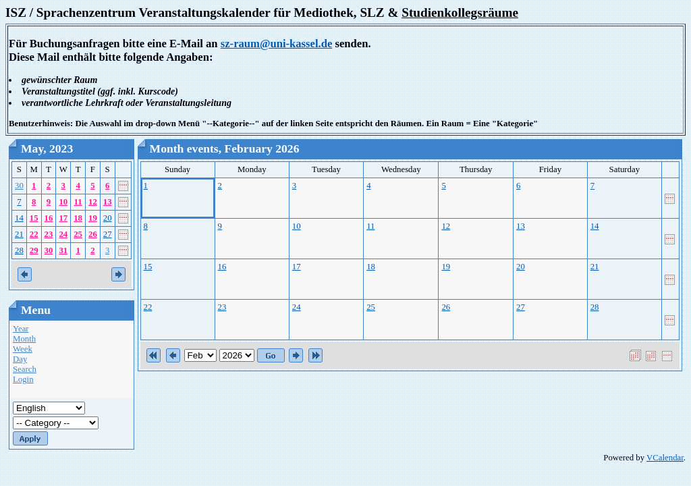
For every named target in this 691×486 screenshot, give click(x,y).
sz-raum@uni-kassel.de (277, 43)
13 (107, 202)
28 (19, 250)
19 (92, 218)
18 (78, 218)
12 (92, 202)
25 (78, 234)
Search (24, 369)
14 (19, 218)
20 (107, 218)
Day (20, 359)
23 (49, 234)
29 (34, 250)
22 (34, 234)
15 (34, 218)
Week (22, 349)
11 (78, 202)
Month (24, 339)
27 (107, 234)
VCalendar (665, 457)
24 (63, 234)
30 (19, 185)
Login (23, 379)
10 (63, 202)
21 (19, 234)
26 (92, 234)
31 (63, 250)
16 (49, 218)
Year (21, 328)
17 (63, 218)
